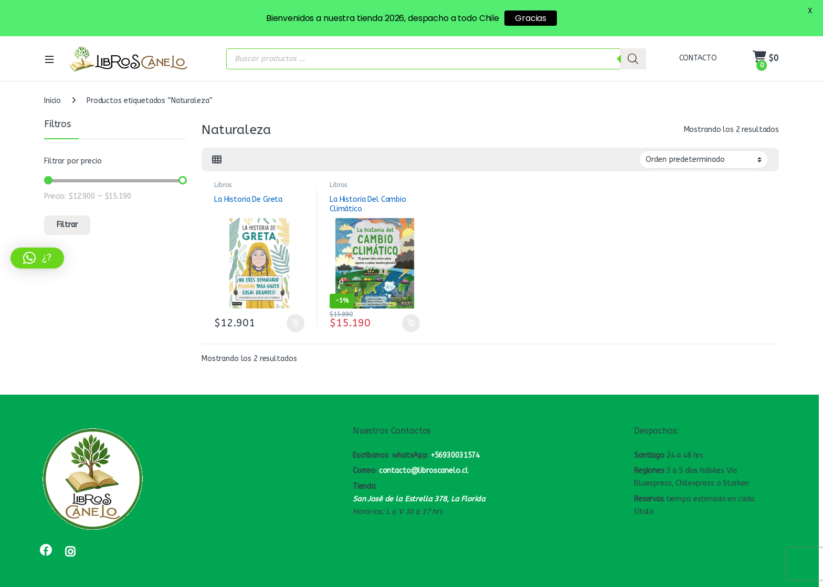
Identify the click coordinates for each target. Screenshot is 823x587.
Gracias (530, 18)
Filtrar (67, 215)
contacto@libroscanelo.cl (423, 461)
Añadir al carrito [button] (295, 314)
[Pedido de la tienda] (703, 150)
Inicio (52, 91)
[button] (37, 258)
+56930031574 (455, 445)
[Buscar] (633, 48)
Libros (222, 175)
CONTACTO (698, 48)
